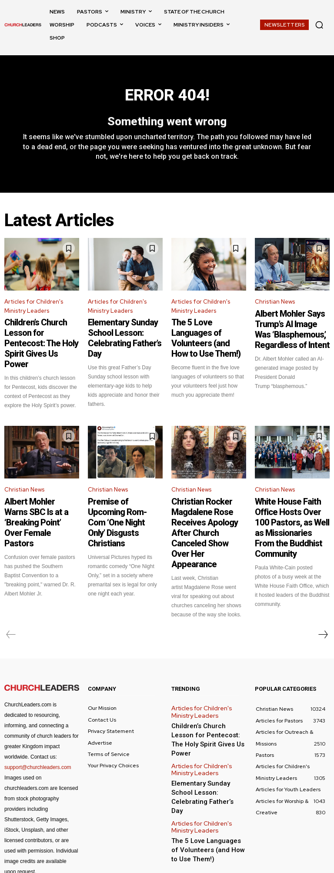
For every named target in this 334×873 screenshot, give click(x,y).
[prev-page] (11, 585)
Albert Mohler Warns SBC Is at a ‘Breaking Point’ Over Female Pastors (41, 493)
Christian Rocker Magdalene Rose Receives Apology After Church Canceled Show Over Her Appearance (207, 501)
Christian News (275, 306)
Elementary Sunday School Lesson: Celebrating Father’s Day (124, 334)
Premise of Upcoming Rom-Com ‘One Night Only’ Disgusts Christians (125, 493)
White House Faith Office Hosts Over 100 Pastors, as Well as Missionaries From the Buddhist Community (291, 497)
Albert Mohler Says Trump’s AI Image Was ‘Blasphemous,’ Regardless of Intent (292, 329)
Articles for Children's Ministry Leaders (33, 311)
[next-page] (323, 585)
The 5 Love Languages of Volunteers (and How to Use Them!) (205, 334)
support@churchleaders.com (37, 719)
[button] (319, 24)
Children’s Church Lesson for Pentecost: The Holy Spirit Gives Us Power (38, 334)
